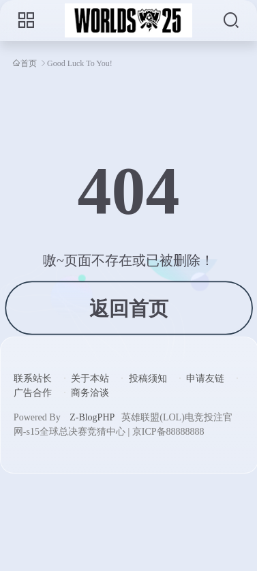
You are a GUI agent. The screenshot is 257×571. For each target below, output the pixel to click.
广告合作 (33, 393)
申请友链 (205, 378)
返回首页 (128, 308)
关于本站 (90, 378)
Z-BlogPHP (92, 417)
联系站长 (33, 378)
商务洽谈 (90, 393)
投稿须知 (148, 378)
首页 (28, 63)
